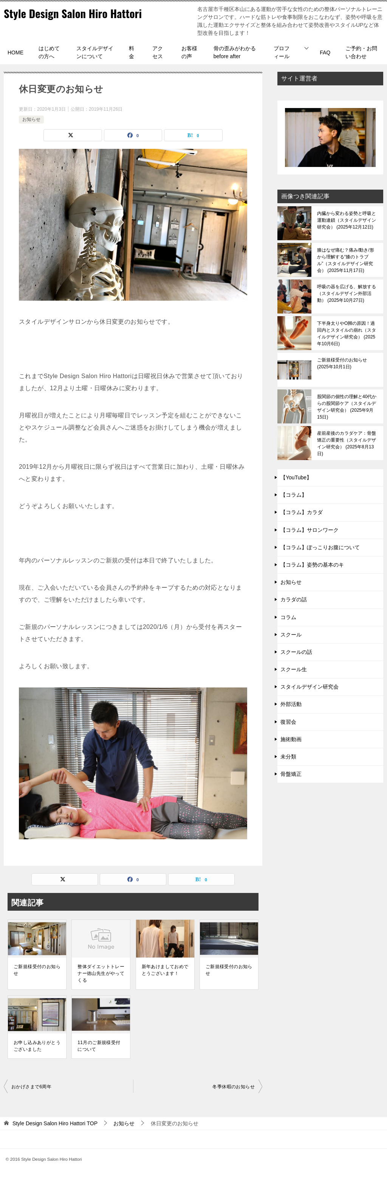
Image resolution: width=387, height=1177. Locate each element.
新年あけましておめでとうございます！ (165, 970)
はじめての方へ (49, 52)
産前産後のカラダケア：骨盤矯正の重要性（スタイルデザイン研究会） (346, 443)
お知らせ (31, 119)
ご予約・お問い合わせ (361, 52)
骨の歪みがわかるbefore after (235, 52)
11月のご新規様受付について (98, 1046)
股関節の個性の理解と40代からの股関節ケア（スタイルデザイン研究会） (346, 407)
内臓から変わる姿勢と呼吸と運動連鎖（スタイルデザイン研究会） (346, 220)
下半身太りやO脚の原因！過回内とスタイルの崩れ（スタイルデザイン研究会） (346, 333)
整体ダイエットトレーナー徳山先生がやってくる (100, 973)
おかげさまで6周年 (31, 1086)
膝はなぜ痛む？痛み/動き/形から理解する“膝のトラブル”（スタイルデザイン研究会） (345, 260)
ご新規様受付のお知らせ (37, 970)
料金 (131, 52)
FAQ (325, 52)
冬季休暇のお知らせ (233, 1086)
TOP (55, 1123)
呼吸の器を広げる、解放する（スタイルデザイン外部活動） (346, 293)
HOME (15, 52)
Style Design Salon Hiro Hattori (76, 13)
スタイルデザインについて (94, 52)
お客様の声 (189, 52)
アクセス (157, 52)
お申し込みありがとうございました (37, 1046)
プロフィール (281, 52)
